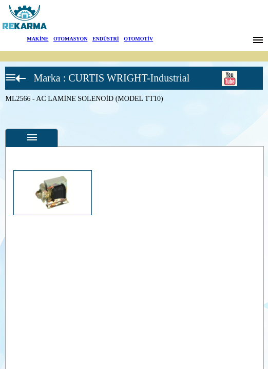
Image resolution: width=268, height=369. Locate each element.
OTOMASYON (70, 39)
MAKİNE (37, 39)
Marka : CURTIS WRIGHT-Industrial (111, 78)
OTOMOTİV (138, 39)
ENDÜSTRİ (105, 39)
